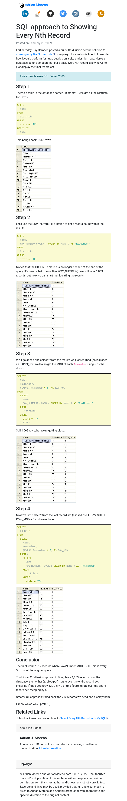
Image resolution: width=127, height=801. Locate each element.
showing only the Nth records (34, 54)
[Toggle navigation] (103, 5)
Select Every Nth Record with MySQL (83, 718)
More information (50, 748)
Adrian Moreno (33, 5)
